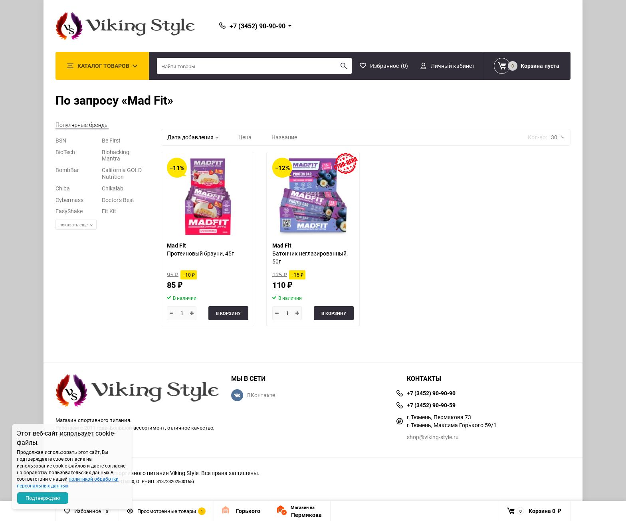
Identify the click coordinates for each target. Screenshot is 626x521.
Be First (111, 140)
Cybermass (69, 200)
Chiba (62, 188)
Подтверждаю (43, 497)
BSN (60, 140)
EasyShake (69, 211)
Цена (245, 137)
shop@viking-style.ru (433, 437)
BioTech (65, 152)
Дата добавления (192, 137)
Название (284, 137)
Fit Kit (109, 211)
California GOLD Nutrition (122, 173)
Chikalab (112, 188)
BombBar (67, 170)
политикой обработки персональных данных (68, 482)
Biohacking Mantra (115, 155)
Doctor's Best (118, 200)
